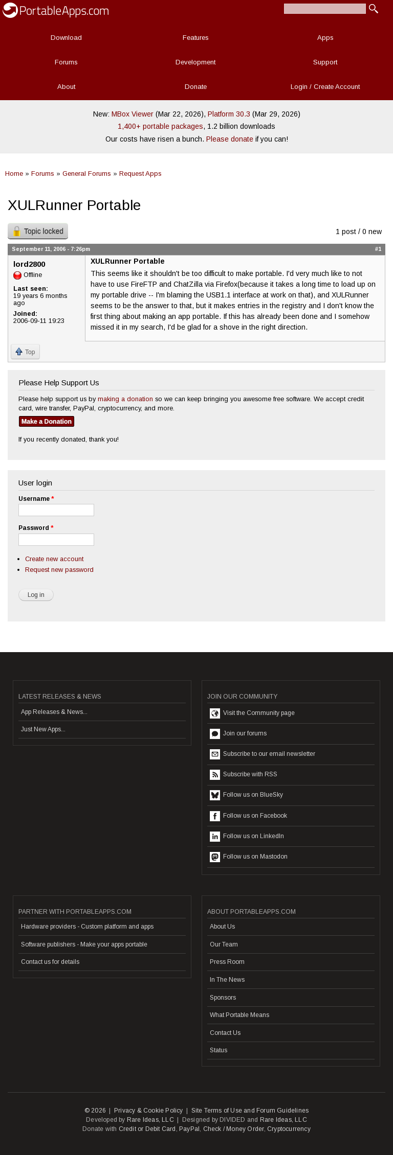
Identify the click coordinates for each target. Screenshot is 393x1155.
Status (218, 1050)
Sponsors (223, 997)
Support (325, 62)
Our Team (224, 944)
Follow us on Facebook (248, 816)
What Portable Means (239, 1015)
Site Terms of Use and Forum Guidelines (250, 1110)
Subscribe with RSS (243, 775)
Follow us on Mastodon (249, 857)
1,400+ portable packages (160, 126)
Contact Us (225, 1032)
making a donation (125, 399)
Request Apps (140, 173)
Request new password (59, 569)
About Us (222, 926)
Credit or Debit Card (147, 1129)
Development (195, 62)
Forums (66, 62)
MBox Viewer (133, 114)
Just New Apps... (43, 729)
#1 (378, 249)
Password (35, 528)
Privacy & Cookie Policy (148, 1110)
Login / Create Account (325, 86)
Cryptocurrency (289, 1129)
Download (66, 37)
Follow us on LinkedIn (247, 836)
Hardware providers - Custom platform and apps (87, 926)
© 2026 (95, 1110)
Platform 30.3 (229, 114)
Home (14, 173)
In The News (227, 979)
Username (36, 498)
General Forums (86, 173)
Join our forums (238, 734)
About (66, 86)
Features (196, 37)
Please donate (229, 139)
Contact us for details (50, 961)
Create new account (54, 559)
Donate (196, 86)
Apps (325, 37)
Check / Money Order (233, 1129)
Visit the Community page (252, 713)
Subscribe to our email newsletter (262, 754)
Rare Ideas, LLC (150, 1119)
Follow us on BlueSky (246, 795)
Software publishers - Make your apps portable (84, 944)
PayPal (189, 1129)
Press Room (227, 961)
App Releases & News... (54, 711)
